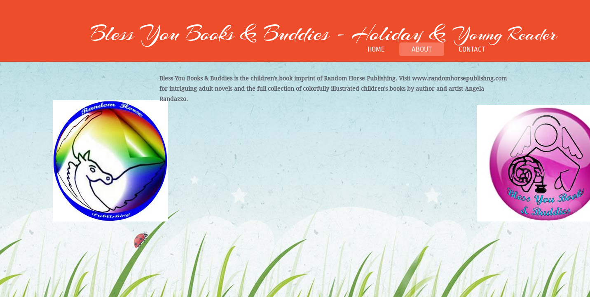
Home (376, 49)
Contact (472, 49)
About (422, 49)
